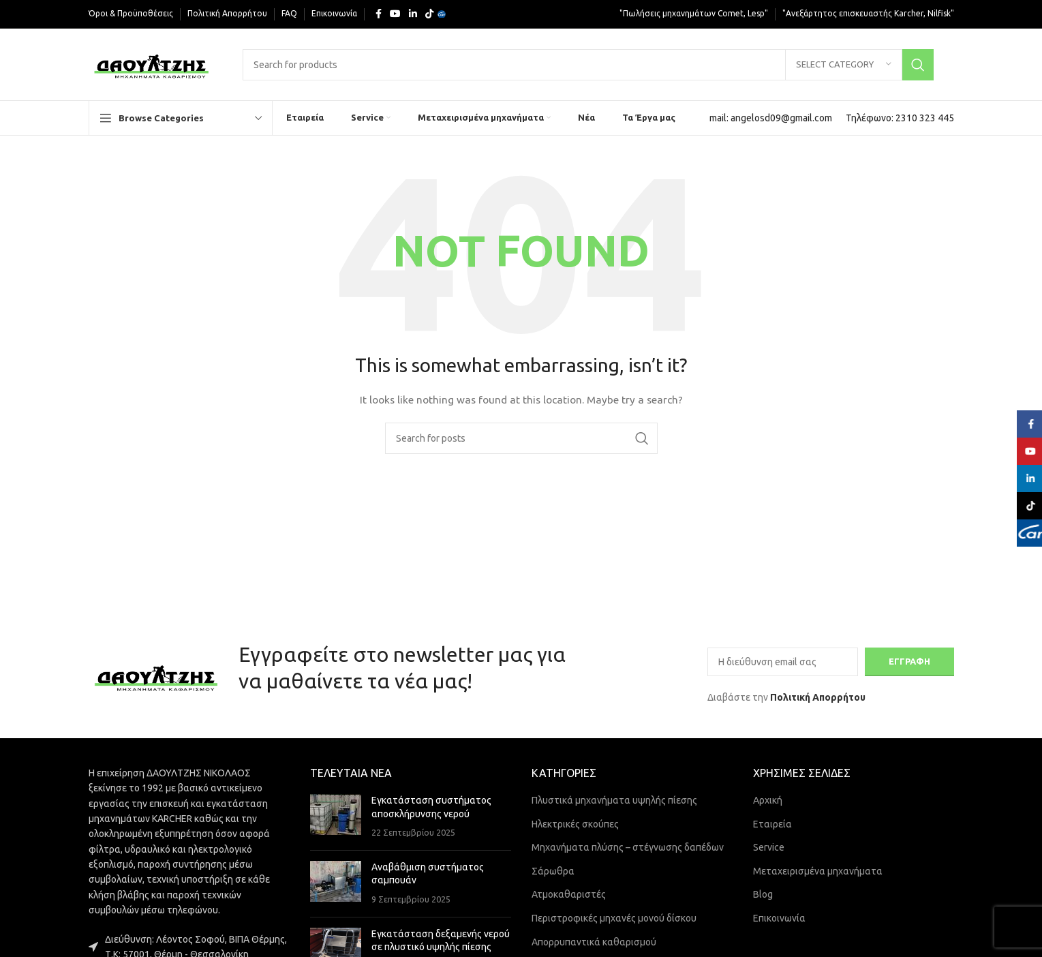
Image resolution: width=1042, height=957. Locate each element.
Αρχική (767, 800)
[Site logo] (152, 63)
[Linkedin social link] (413, 14)
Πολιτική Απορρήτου (817, 697)
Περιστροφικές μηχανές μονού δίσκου (614, 918)
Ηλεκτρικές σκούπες (575, 824)
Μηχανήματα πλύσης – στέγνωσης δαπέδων (628, 847)
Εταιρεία (772, 824)
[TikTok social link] (429, 14)
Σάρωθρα (553, 871)
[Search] (588, 64)
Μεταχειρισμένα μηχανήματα (818, 871)
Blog (763, 894)
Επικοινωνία (779, 918)
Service (768, 847)
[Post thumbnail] (335, 817)
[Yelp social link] (442, 14)
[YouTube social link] (395, 14)
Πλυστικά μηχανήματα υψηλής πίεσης (614, 800)
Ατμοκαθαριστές (569, 894)
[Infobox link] (770, 118)
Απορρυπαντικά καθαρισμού (594, 942)
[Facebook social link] (378, 14)
